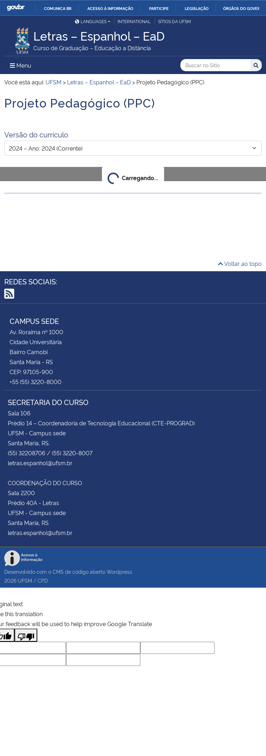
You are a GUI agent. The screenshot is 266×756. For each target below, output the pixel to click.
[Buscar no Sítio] (215, 65)
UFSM (25, 580)
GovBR (16, 7)
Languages (91, 21)
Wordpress (119, 571)
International (134, 21)
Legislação (196, 8)
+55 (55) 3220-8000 (35, 381)
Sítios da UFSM (174, 21)
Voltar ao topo (240, 263)
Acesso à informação (110, 8)
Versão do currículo (36, 134)
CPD (43, 580)
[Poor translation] (26, 635)
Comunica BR (57, 8)
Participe (159, 8)
